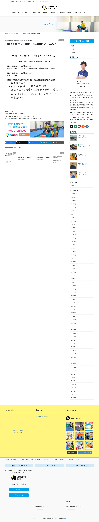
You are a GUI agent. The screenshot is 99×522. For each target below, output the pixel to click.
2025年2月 (73, 217)
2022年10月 (74, 306)
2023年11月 (74, 265)
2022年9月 (73, 309)
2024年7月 (73, 241)
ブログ (77, 459)
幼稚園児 (20, 147)
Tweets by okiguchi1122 (43, 416)
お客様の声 (45, 459)
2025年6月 (73, 207)
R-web (64, 518)
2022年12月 (74, 299)
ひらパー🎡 (81, 136)
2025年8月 (73, 200)
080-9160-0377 (71, 509)
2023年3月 (73, 292)
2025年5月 (73, 211)
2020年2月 (73, 398)
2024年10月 (74, 231)
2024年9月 (73, 234)
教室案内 (13, 459)
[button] (19, 489)
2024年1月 (73, 262)
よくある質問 (53, 459)
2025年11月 (74, 194)
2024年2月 (73, 258)
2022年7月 (73, 316)
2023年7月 (73, 279)
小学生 (61, 40)
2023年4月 (73, 289)
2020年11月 (74, 381)
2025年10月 (74, 197)
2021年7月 (73, 357)
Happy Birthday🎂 (82, 163)
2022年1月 (73, 336)
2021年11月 (74, 343)
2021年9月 (73, 350)
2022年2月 (73, 333)
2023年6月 (73, 282)
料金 (27, 459)
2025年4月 (73, 214)
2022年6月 (73, 319)
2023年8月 (73, 275)
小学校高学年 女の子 (43, 157)
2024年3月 (73, 255)
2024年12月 (74, 224)
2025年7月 (73, 204)
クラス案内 (21, 459)
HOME (7, 459)
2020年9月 (73, 384)
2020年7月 (73, 387)
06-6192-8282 (40, 509)
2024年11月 (74, 228)
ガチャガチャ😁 (82, 172)
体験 (32, 459)
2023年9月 (73, 272)
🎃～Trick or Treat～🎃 (84, 145)
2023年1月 (73, 296)
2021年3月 (73, 370)
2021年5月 (73, 364)
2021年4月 (73, 367)
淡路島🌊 (80, 154)
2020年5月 (73, 394)
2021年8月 (73, 353)
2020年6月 (73, 391)
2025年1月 (73, 221)
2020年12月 (74, 377)
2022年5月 (73, 323)
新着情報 (37, 459)
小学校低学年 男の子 (24, 157)
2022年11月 (74, 302)
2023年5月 (73, 285)
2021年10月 (74, 347)
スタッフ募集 (69, 459)
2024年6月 (73, 245)
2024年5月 (73, 248)
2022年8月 (73, 313)
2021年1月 (73, 374)
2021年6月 (73, 360)
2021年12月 (74, 340)
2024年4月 (73, 251)
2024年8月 (73, 238)
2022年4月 (73, 326)
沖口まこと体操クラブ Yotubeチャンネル (19, 432)
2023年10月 (74, 268)
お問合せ (62, 459)
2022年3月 (73, 330)
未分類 (72, 186)
